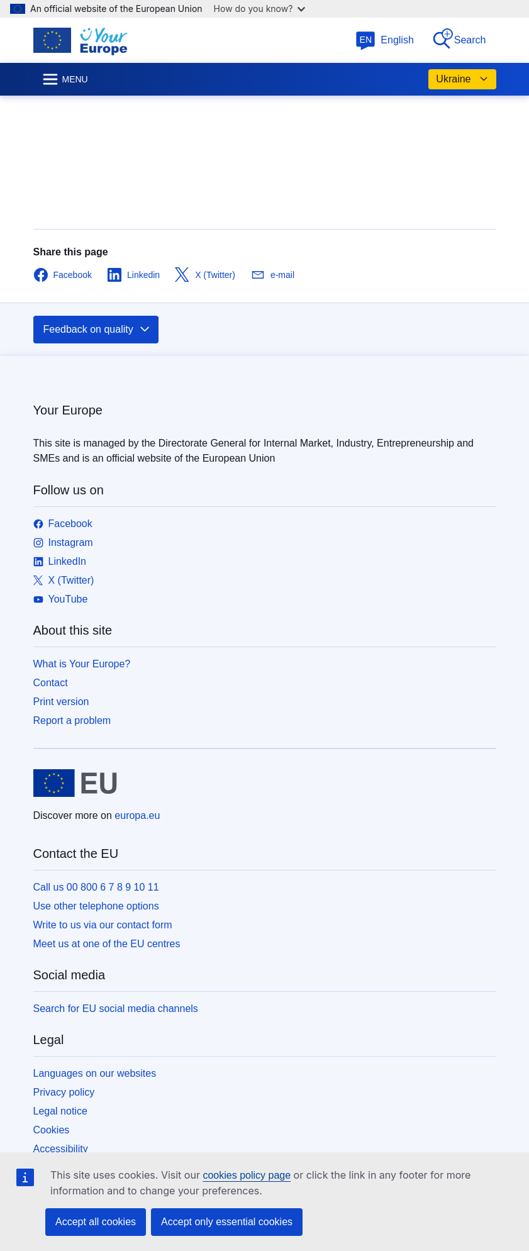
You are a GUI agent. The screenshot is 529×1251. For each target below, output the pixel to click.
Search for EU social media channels (115, 1008)
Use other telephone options (96, 906)
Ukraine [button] (462, 79)
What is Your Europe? (82, 664)
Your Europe (68, 410)
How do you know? (260, 8)
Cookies (51, 1130)
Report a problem (72, 720)
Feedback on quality (97, 329)
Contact (50, 682)
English (384, 40)
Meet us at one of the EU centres (107, 943)
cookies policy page (247, 1175)
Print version (61, 701)
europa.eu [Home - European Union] (137, 815)
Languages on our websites (95, 1073)
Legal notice (60, 1111)
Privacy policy (64, 1092)
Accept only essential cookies (226, 1221)
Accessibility (60, 1148)
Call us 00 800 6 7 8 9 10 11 (96, 887)
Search (459, 39)
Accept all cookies (95, 1221)
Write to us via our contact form (102, 925)
